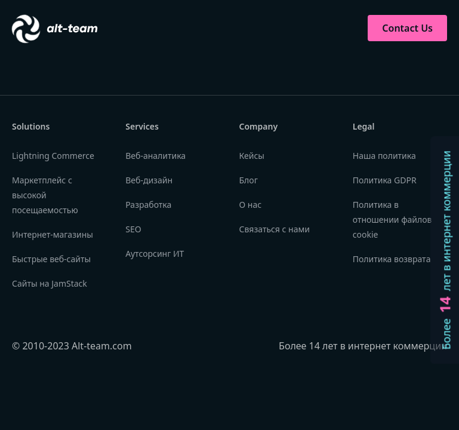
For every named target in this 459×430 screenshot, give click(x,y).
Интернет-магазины (52, 234)
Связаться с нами (274, 229)
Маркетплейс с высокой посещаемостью (45, 195)
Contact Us (407, 28)
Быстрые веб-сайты (51, 259)
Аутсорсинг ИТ (154, 253)
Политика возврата (392, 259)
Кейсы (251, 155)
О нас (250, 204)
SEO (133, 229)
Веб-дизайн (148, 180)
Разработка (148, 204)
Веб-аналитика (155, 155)
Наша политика (384, 155)
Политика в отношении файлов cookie (392, 219)
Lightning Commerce (53, 155)
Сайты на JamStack (49, 283)
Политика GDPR (385, 180)
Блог (248, 180)
